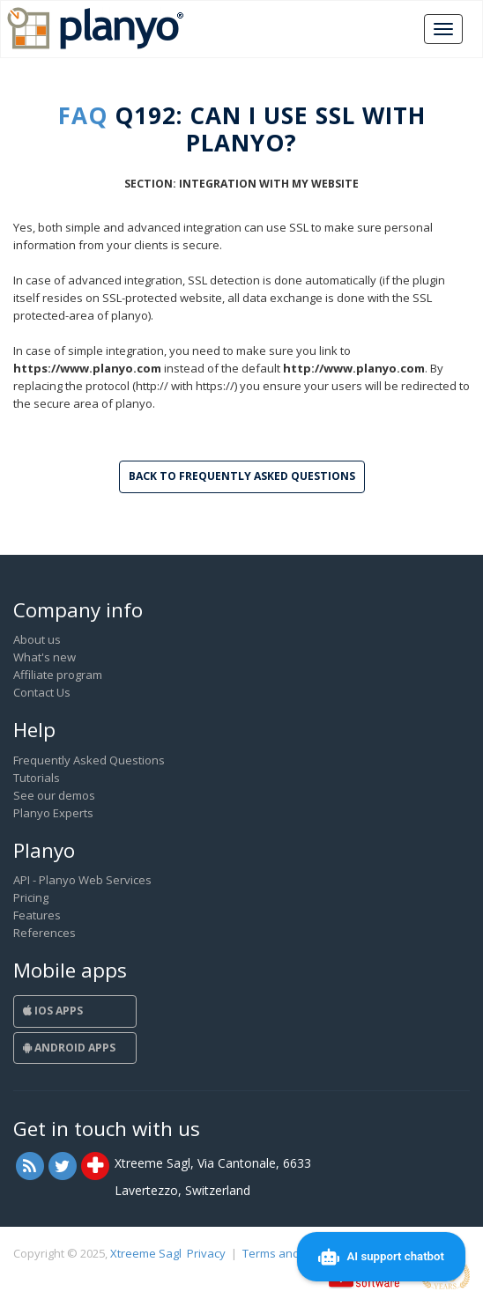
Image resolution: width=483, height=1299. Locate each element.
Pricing (30, 897)
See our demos (54, 795)
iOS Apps (53, 1010)
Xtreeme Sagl (146, 1253)
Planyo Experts (53, 813)
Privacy (206, 1253)
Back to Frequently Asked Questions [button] (242, 476)
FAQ (83, 115)
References (44, 933)
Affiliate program (57, 675)
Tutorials (36, 778)
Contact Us (42, 692)
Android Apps (69, 1047)
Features (37, 915)
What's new (44, 657)
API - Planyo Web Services (82, 880)
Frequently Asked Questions (89, 760)
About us (37, 639)
